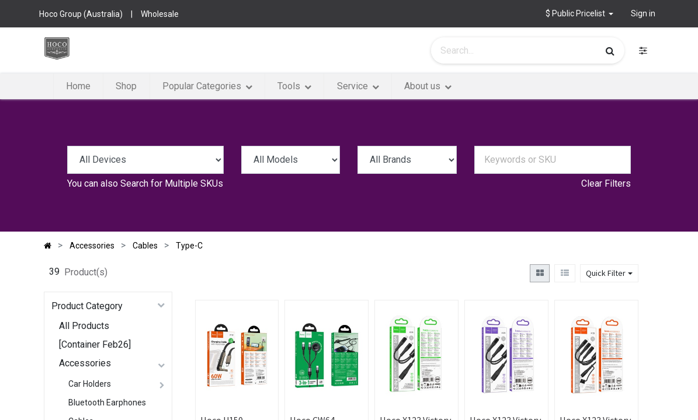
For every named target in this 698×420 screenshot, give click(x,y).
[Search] (610, 50)
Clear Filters (606, 183)
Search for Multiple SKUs (171, 183)
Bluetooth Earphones (107, 402)
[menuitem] (78, 86)
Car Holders (89, 383)
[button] (580, 13)
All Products (84, 325)
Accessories (85, 363)
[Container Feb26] (95, 344)
